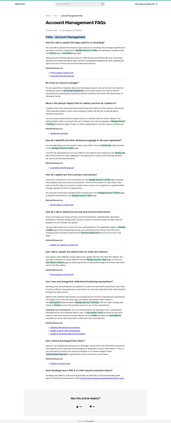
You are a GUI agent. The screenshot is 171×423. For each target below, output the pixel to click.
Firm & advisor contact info (61, 73)
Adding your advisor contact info (64, 245)
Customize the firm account (62, 76)
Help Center (20, 4)
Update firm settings (59, 133)
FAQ (55, 16)
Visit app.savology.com (146, 4)
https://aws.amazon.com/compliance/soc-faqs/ (103, 378)
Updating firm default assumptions (65, 327)
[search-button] (102, 4)
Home (48, 16)
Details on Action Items (60, 363)
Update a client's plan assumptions (65, 331)
